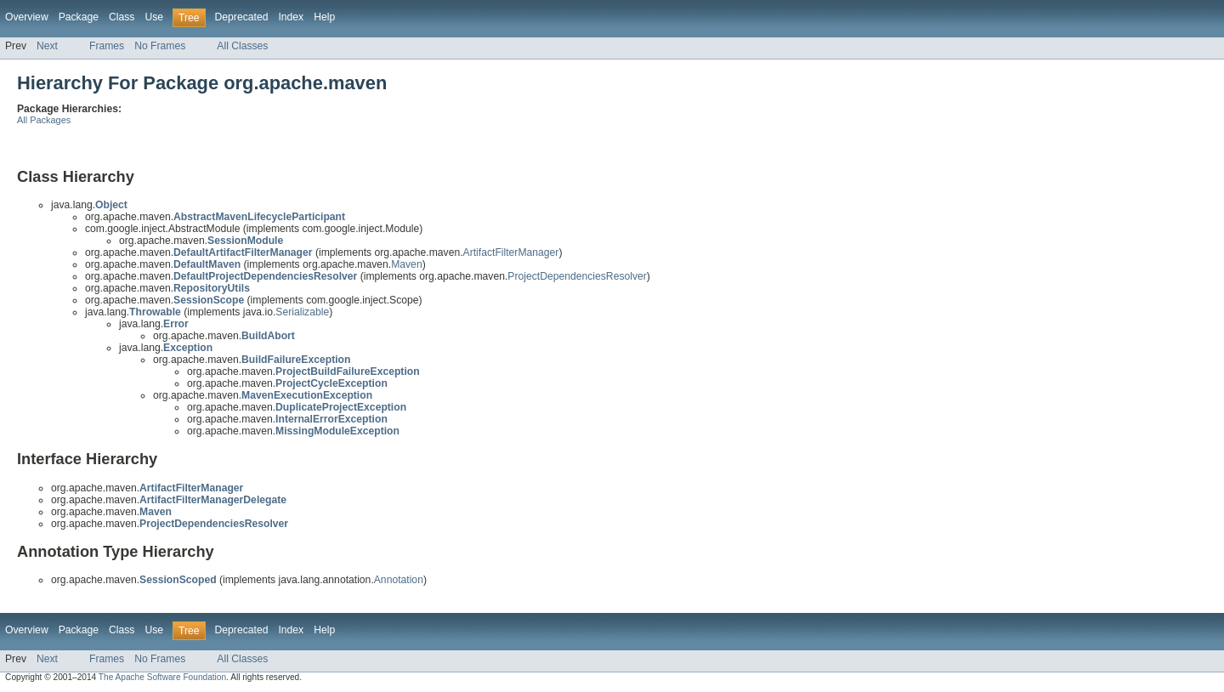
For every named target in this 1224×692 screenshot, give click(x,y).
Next (47, 46)
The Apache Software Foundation (162, 677)
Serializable (302, 312)
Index (290, 17)
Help (324, 17)
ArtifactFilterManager (511, 252)
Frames (106, 46)
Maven (406, 264)
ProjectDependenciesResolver (577, 276)
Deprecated (242, 17)
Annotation (398, 580)
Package (79, 17)
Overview (26, 17)
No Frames (159, 46)
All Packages (44, 120)
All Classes (242, 46)
